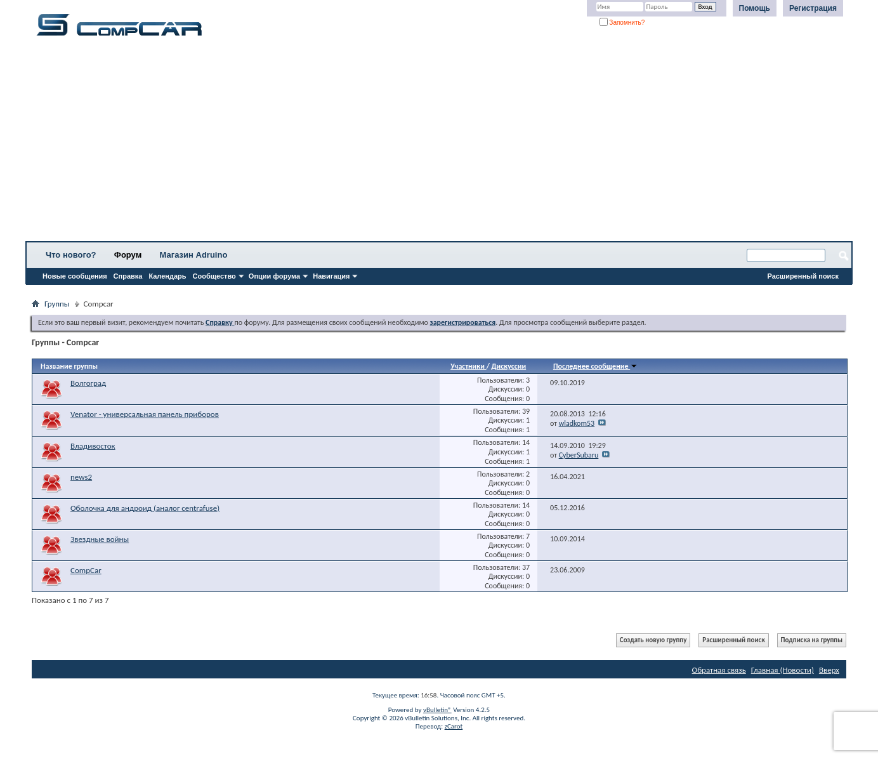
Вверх (829, 670)
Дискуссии (509, 366)
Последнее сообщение (595, 366)
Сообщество (214, 276)
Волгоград (88, 383)
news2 (81, 477)
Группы (57, 303)
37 (526, 567)
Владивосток (92, 446)
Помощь (754, 8)
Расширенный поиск (803, 276)
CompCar (86, 570)
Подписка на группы (811, 640)
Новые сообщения (75, 276)
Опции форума (274, 276)
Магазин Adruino (194, 255)
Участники (468, 366)
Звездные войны (99, 539)
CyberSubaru (579, 455)
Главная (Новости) (782, 670)
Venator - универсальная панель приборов (144, 414)
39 (526, 411)
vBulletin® (437, 710)
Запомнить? (622, 22)
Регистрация (813, 8)
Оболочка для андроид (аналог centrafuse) (144, 508)
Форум (127, 255)
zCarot (454, 726)
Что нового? (71, 255)
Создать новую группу (653, 640)
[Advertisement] (396, 143)
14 (526, 442)
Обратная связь (719, 670)
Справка (128, 276)
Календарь (167, 276)
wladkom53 (577, 423)
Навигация (331, 276)
